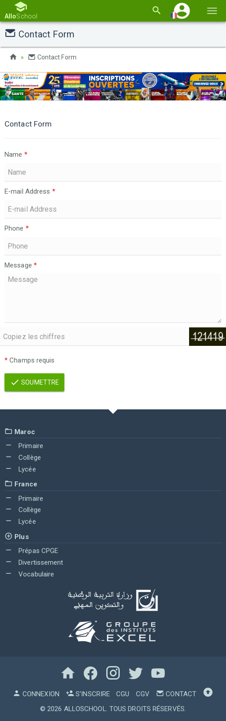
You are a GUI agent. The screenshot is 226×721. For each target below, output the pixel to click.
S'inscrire (88, 694)
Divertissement (34, 562)
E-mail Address (30, 191)
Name (16, 154)
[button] (182, 10)
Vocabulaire (29, 574)
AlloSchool (85, 709)
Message (21, 265)
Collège (23, 457)
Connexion (36, 694)
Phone (17, 228)
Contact (176, 694)
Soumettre (34, 382)
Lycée (20, 469)
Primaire (24, 446)
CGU (122, 694)
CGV (142, 694)
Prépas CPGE (31, 551)
